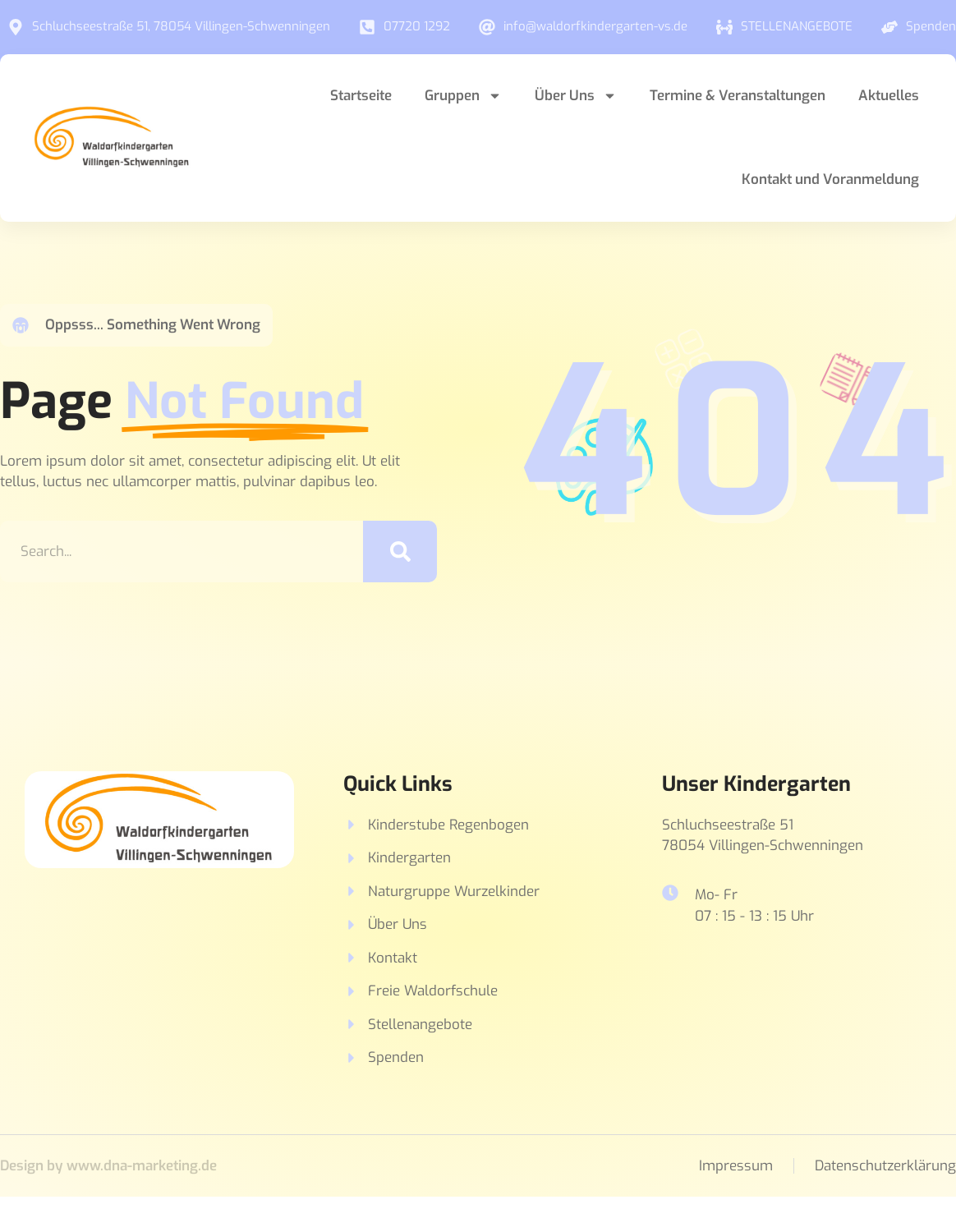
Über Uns (576, 95)
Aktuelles (888, 95)
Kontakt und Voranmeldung (830, 179)
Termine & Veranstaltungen (737, 95)
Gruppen (463, 95)
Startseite (361, 95)
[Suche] (400, 551)
